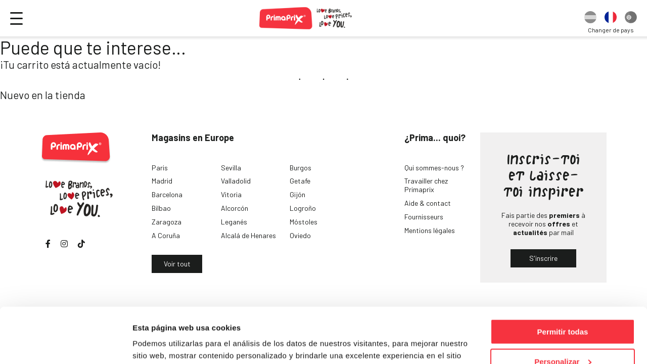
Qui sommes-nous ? (434, 167)
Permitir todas (562, 280)
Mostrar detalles (162, 343)
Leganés (234, 221)
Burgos (300, 167)
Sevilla (231, 167)
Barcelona (167, 194)
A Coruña (166, 235)
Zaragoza (166, 221)
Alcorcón (234, 208)
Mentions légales (429, 230)
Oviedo (300, 235)
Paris (160, 167)
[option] (590, 18)
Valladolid (236, 180)
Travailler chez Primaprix (426, 185)
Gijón (297, 194)
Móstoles (303, 221)
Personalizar (562, 309)
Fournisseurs (423, 216)
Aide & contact (427, 203)
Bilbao (161, 208)
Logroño (303, 208)
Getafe (300, 180)
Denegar (562, 339)
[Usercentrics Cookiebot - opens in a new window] (65, 344)
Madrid (162, 180)
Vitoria (231, 194)
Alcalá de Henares (248, 235)
